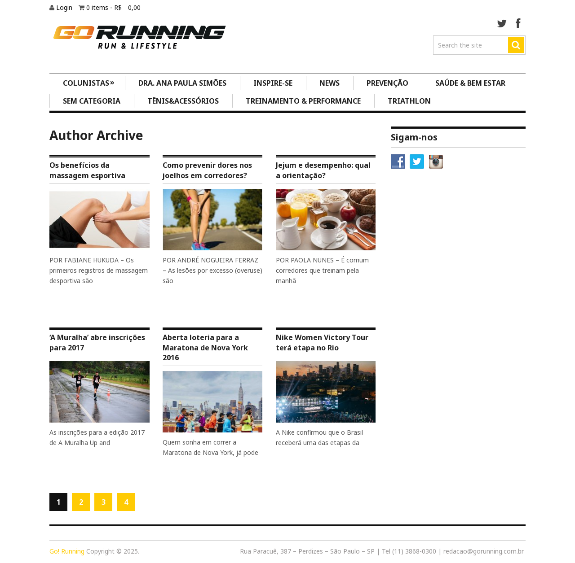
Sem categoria (91, 101)
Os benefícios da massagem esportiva (87, 170)
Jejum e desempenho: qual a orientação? (323, 170)
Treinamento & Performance (303, 101)
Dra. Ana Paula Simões (182, 83)
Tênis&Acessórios (183, 101)
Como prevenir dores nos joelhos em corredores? (207, 170)
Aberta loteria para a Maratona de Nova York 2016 (205, 347)
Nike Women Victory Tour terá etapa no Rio (322, 342)
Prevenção (387, 83)
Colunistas (89, 82)
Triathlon (409, 101)
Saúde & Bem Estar (470, 83)
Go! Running (66, 551)
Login (65, 7)
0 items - (113, 7)
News (329, 83)
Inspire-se (272, 83)
